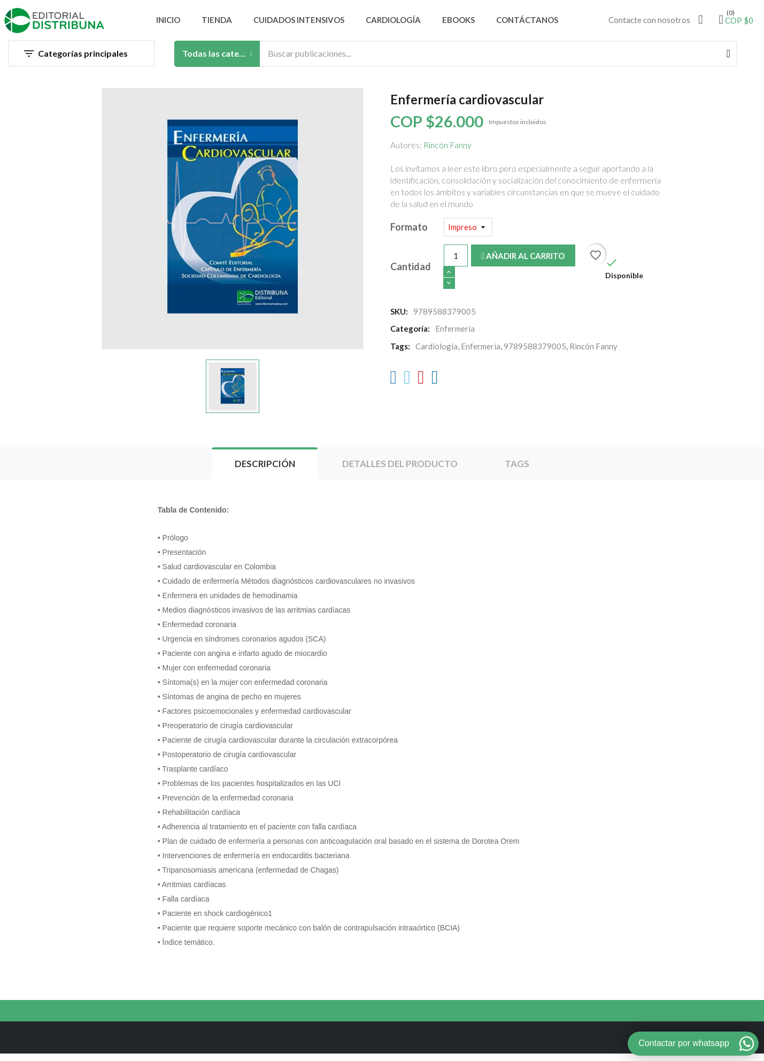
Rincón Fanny (447, 150)
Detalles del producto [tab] (401, 471)
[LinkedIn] (434, 384)
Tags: (400, 351)
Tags (522, 471)
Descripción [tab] (261, 471)
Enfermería (480, 351)
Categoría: (410, 334)
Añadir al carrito (523, 261)
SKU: (399, 317)
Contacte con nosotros (649, 23)
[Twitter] (407, 384)
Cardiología (436, 351)
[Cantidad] (456, 261)
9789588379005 (535, 351)
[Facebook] (393, 384)
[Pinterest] (421, 384)
